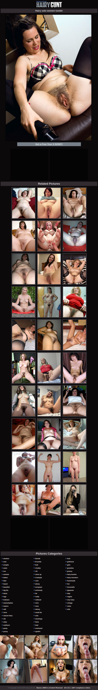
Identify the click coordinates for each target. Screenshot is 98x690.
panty (5, 628)
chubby (38, 568)
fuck (68, 558)
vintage (70, 603)
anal (4, 562)
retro (37, 603)
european (38, 587)
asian (5, 568)
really (37, 597)
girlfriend (70, 562)
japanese (70, 590)
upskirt (37, 631)
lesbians (6, 600)
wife (68, 609)
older (5, 622)
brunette (38, 562)
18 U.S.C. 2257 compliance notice (77, 688)
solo (36, 616)
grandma (70, 568)
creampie (38, 578)
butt (36, 565)
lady (68, 593)
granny (69, 571)
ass (4, 571)
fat (36, 593)
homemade (71, 581)
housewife (71, 587)
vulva (69, 606)
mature (5, 606)
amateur (6, 558)
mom (5, 612)
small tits (38, 612)
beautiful (6, 587)
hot (68, 584)
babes (5, 578)
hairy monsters (72, 578)
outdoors (6, 625)
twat (36, 625)
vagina (69, 597)
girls (68, 565)
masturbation (8, 603)
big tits (5, 590)
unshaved (38, 628)
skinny (37, 609)
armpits (6, 565)
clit (36, 571)
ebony (37, 584)
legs (4, 597)
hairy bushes (72, 574)
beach (5, 584)
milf (4, 609)
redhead (38, 600)
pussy (5, 631)
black (5, 593)
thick (37, 622)
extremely (38, 590)
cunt (36, 581)
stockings (38, 619)
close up (38, 574)
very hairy (70, 600)
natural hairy (7, 616)
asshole (6, 574)
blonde (37, 558)
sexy (37, 606)
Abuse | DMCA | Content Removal (49, 688)
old (4, 619)
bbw (4, 581)
